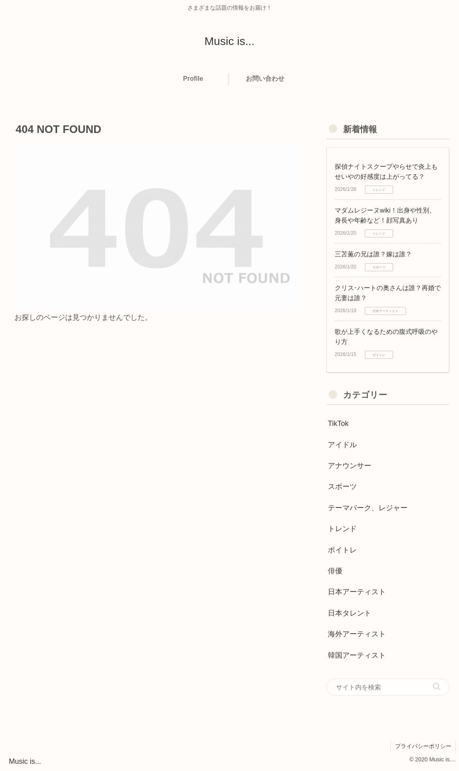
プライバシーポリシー (423, 746)
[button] (437, 686)
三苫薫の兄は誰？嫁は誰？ (373, 254)
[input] (387, 687)
